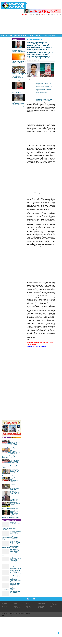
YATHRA (45, 35)
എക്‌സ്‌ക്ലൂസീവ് (53, 605)
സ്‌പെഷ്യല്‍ (28, 608)
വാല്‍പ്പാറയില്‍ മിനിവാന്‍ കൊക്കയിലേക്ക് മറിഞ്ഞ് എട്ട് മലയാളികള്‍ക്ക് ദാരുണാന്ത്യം (44, 90)
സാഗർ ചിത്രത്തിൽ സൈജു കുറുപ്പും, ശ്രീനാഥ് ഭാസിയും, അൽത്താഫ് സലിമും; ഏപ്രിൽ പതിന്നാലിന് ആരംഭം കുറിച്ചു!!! (11, 552)
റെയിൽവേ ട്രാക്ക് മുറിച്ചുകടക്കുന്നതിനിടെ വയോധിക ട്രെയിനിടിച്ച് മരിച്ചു (19, 49)
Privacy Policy (21, 613)
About (6, 613)
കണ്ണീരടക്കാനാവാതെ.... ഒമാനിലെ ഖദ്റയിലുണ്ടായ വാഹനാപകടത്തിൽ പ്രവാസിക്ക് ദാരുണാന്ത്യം (18, 103)
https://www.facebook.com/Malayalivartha (36, 346)
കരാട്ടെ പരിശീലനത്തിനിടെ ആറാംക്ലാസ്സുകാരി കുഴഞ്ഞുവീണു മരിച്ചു (14, 498)
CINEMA (36, 35)
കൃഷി (3, 608)
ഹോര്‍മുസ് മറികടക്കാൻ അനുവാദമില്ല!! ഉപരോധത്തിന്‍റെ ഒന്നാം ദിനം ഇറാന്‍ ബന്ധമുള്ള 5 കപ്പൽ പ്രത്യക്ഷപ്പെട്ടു (15, 573)
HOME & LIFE (4, 37)
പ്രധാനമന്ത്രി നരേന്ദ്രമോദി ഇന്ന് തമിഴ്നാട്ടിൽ (15, 592)
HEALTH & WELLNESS (29, 35)
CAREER (10, 35)
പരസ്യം (39, 605)
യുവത (51, 603)
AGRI (19, 35)
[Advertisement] (31, 25)
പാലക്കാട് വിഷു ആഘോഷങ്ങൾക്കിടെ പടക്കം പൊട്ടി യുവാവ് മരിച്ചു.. (19, 90)
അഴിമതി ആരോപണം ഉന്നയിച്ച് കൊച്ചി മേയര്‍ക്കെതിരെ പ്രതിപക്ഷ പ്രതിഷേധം (43, 84)
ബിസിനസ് (4, 606)
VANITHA (22, 35)
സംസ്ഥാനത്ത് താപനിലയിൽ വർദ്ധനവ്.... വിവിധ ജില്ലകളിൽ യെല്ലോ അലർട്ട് (19, 62)
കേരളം (39, 39)
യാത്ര (27, 605)
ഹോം (29, 39)
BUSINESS (15, 35)
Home (2, 613)
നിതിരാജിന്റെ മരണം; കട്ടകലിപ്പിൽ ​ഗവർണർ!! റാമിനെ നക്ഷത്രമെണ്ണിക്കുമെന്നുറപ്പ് (15, 566)
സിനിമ (15, 606)
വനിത (15, 603)
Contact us (12, 613)
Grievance (28, 613)
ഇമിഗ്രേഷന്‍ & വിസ (42, 603)
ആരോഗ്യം (16, 605)
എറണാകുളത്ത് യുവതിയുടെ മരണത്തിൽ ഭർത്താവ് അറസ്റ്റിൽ (15, 492)
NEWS (6, 35)
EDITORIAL (10, 37)
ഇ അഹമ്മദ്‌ (52, 608)
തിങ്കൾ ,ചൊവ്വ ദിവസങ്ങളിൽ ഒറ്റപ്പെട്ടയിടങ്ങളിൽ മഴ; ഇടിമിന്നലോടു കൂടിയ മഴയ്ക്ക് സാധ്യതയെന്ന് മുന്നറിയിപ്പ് (44, 94)
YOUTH (53, 35)
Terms (17, 613)
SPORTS (41, 35)
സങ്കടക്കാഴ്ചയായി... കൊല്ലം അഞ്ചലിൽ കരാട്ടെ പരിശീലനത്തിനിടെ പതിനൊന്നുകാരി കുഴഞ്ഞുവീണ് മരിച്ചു (10, 480)
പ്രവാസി (40, 609)
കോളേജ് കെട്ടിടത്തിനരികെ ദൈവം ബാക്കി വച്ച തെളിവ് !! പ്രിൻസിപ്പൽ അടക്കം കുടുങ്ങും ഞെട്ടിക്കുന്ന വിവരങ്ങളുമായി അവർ (11, 560)
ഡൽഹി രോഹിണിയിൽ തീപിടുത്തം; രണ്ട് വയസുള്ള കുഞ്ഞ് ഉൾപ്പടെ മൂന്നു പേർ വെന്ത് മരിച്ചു (15, 579)
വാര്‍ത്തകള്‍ (34, 39)
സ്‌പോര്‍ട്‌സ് (16, 608)
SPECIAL (49, 35)
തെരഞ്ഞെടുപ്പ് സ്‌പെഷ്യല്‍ (41, 607)
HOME (2, 35)
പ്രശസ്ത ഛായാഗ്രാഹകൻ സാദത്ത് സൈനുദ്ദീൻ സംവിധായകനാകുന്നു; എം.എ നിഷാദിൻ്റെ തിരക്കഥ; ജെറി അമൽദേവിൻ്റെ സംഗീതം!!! (11, 586)
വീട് (51, 606)
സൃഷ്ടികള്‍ (28, 606)
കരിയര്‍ (3, 605)
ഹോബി (27, 603)
